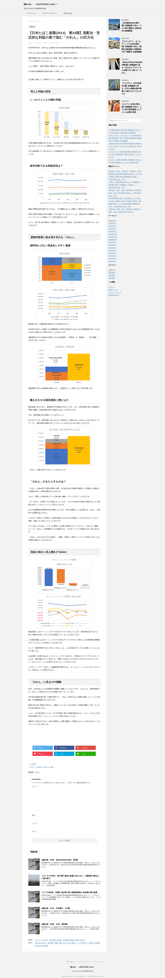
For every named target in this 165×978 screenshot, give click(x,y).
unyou (37, 772)
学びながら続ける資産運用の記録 (82, 969)
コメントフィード (115, 292)
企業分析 (33, 764)
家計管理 (112, 273)
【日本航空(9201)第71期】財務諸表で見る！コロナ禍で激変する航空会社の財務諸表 (131, 27)
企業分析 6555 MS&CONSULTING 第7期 (59, 860)
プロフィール (31, 13)
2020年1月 (112, 231)
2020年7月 (112, 223)
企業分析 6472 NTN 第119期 (120, 190)
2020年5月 (112, 229)
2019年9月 (112, 242)
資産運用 (112, 278)
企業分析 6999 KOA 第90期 (54, 924)
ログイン (112, 287)
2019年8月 (112, 245)
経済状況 (112, 275)
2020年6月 (112, 226)
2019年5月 (112, 253)
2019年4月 (112, 256)
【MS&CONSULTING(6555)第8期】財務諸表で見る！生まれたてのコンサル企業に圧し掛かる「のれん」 (132, 67)
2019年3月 (112, 258)
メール (34, 823)
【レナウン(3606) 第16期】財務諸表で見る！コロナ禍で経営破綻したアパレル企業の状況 (131, 108)
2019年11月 (113, 237)
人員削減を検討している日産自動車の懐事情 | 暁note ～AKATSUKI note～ (125, 203)
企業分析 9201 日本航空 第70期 (121, 171)
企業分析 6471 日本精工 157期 (55, 908)
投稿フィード (113, 290)
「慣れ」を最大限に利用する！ (120, 182)
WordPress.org (114, 295)
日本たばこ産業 (48, 767)
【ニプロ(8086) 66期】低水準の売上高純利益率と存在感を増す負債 (69, 892)
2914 (32, 767)
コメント (35, 786)
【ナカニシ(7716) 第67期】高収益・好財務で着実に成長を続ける (59, 940)
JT (35, 767)
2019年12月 (113, 234)
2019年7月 (112, 248)
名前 (34, 815)
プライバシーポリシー (49, 13)
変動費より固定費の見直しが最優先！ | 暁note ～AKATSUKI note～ (125, 184)
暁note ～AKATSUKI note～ (41, 4)
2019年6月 (112, 250)
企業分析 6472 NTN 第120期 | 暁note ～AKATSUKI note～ (126, 193)
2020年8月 (112, 221)
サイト (34, 831)
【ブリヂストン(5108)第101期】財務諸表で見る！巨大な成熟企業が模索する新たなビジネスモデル (131, 88)
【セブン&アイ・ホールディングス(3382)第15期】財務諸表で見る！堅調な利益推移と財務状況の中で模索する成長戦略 (131, 46)
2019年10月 (113, 239)
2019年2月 (112, 261)
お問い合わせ (67, 13)
